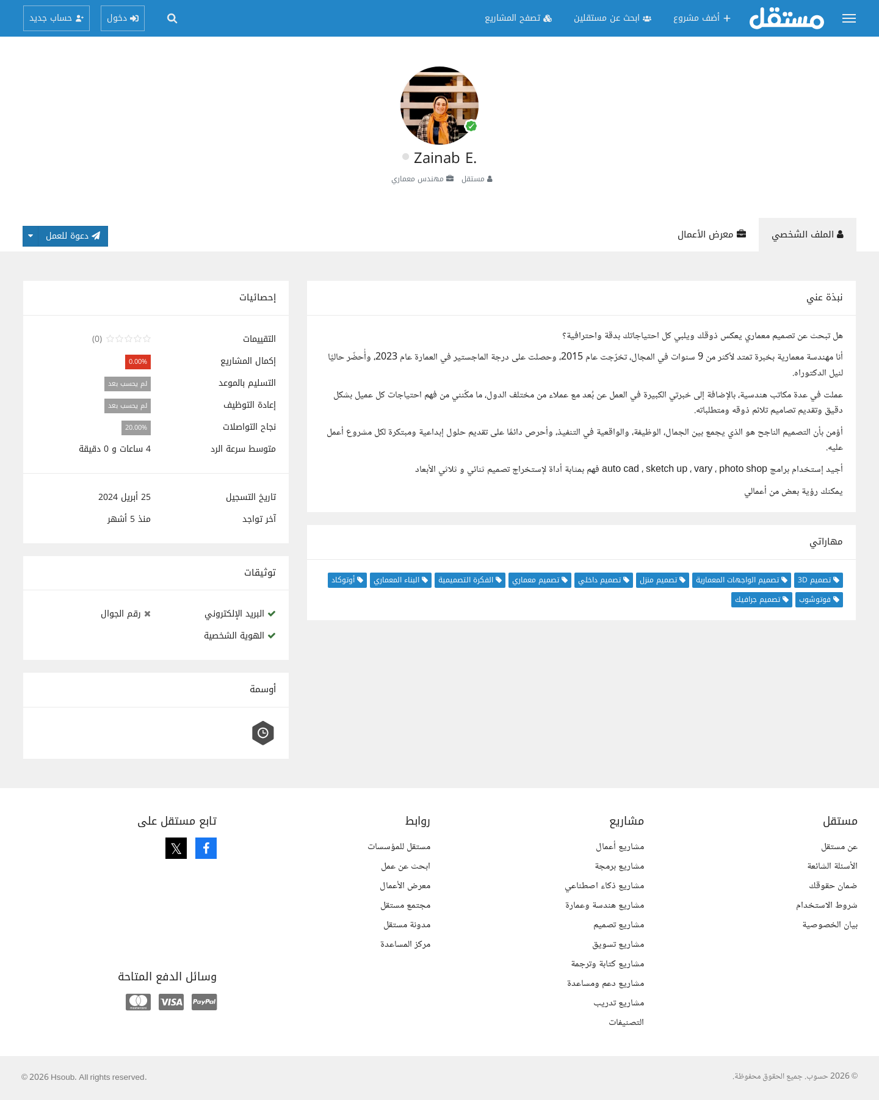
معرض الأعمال (712, 234)
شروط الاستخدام (827, 905)
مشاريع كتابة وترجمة (607, 964)
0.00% (138, 361)
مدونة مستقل (406, 925)
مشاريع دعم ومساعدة (605, 983)
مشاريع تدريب (618, 1003)
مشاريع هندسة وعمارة (604, 905)
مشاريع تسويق (618, 944)
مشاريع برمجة (619, 866)
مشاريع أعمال (620, 847)
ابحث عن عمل (405, 866)
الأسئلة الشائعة (832, 866)
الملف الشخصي (808, 234)
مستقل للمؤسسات (398, 847)
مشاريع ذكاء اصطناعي (604, 886)
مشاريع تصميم (618, 925)
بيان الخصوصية (830, 925)
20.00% (136, 427)
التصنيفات (626, 1023)
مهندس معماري (417, 179)
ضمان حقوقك (833, 886)
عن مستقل (839, 847)
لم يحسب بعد (127, 383)
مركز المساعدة (405, 944)
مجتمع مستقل (405, 905)
